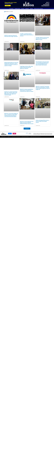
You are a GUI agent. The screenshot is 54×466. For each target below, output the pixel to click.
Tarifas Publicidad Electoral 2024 (35, 136)
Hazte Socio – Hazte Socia (16, 136)
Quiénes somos (3, 136)
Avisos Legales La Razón (38, 8)
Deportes (27, 8)
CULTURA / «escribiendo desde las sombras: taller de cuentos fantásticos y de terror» (27, 34)
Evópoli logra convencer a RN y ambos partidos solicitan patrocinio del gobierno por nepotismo (26, 67)
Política (22, 8)
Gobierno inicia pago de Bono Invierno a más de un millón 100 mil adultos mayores (42, 121)
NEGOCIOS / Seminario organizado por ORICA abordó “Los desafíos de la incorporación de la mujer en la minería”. (27, 90)
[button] (27, 128)
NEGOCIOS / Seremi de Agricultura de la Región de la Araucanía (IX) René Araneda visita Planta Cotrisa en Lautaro (26, 122)
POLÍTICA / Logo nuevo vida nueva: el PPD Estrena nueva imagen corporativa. (11, 36)
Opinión (31, 8)
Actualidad (11, 8)
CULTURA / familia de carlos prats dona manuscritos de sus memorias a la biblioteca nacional (42, 38)
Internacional (17, 8)
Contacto (9, 136)
